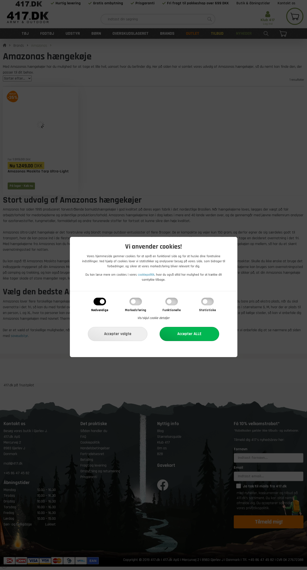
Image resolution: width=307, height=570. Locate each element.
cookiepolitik (146, 275)
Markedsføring (135, 310)
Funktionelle (171, 310)
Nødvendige (99, 310)
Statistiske (207, 310)
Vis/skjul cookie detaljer (153, 318)
